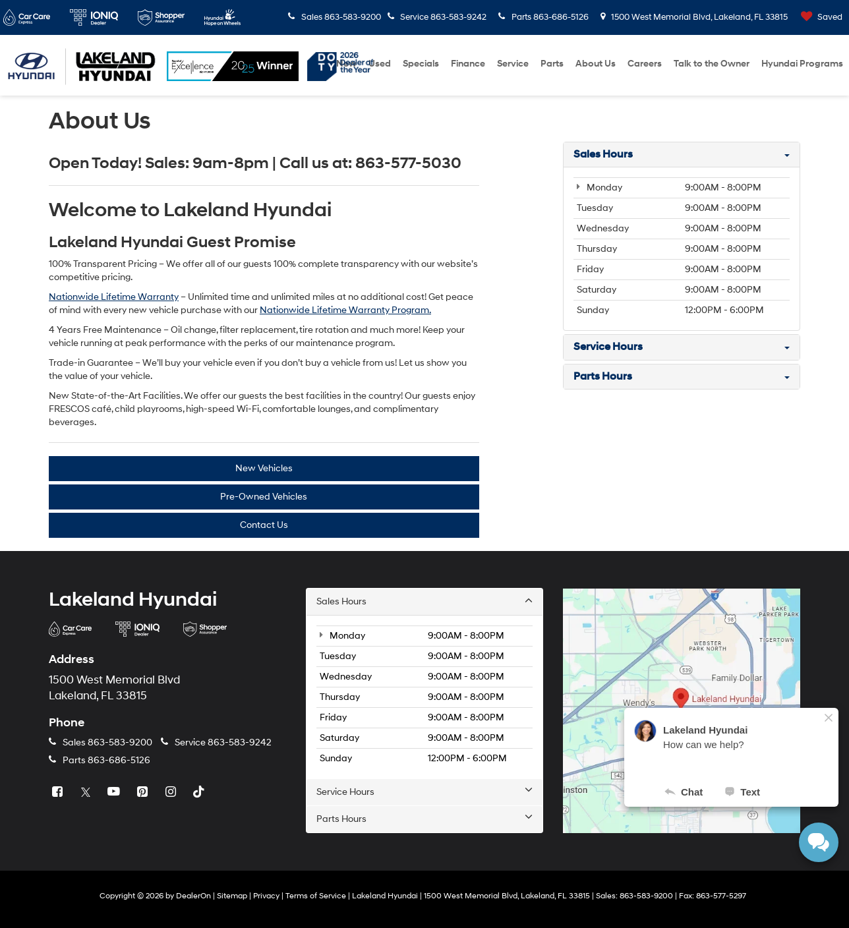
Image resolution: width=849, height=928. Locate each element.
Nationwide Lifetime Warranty (114, 297)
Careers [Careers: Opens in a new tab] (645, 63)
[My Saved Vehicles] (818, 17)
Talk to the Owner (711, 63)
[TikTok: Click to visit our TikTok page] (200, 792)
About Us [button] (595, 63)
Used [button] (379, 63)
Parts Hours (424, 819)
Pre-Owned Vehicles (263, 496)
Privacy (266, 896)
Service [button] (513, 63)
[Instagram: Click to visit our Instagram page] (172, 792)
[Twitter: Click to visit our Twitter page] (87, 792)
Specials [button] (421, 63)
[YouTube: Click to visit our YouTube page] (115, 792)
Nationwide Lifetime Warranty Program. (345, 310)
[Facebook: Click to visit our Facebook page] (58, 792)
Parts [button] (552, 63)
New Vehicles (264, 468)
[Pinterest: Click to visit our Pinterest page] (144, 792)
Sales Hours (424, 601)
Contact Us (264, 525)
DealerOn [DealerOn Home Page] (193, 896)
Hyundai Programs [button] (802, 63)
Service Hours (424, 792)
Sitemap (232, 896)
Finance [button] (468, 63)
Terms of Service (315, 896)
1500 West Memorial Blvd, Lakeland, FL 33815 (694, 17)
